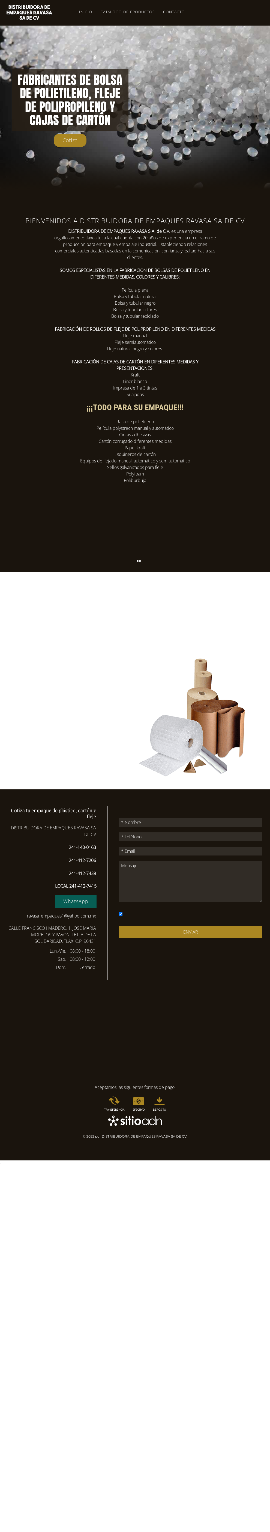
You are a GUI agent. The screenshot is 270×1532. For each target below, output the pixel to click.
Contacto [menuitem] (174, 11)
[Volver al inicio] (29, 12)
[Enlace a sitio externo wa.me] (76, 901)
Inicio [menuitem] (85, 11)
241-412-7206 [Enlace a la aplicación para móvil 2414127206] (82, 860)
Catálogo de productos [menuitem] (127, 11)
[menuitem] (114, 1105)
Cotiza (70, 140)
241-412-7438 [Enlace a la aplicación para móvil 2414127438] (82, 873)
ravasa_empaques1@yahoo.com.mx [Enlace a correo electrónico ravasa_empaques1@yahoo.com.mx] (61, 916)
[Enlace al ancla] (70, 141)
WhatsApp (75, 901)
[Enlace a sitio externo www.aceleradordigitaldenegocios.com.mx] (135, 1120)
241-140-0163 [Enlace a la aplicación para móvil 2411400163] (82, 847)
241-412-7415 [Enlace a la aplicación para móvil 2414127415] (83, 886)
